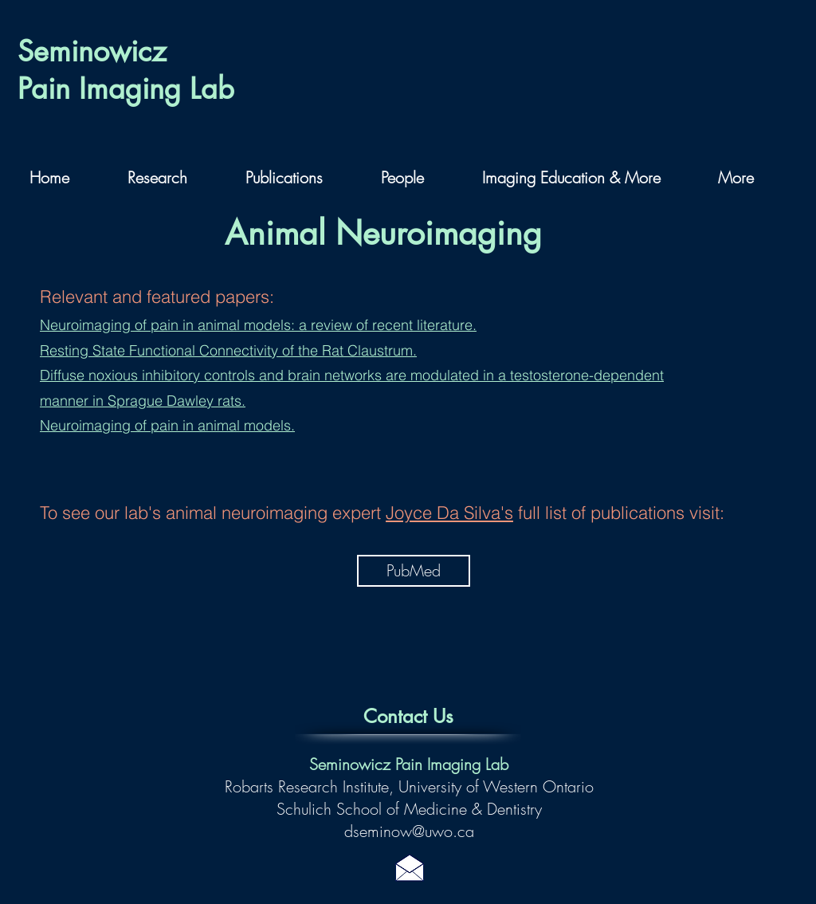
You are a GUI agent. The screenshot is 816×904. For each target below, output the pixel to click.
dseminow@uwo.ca (409, 831)
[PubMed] (413, 571)
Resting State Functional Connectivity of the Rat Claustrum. (228, 350)
